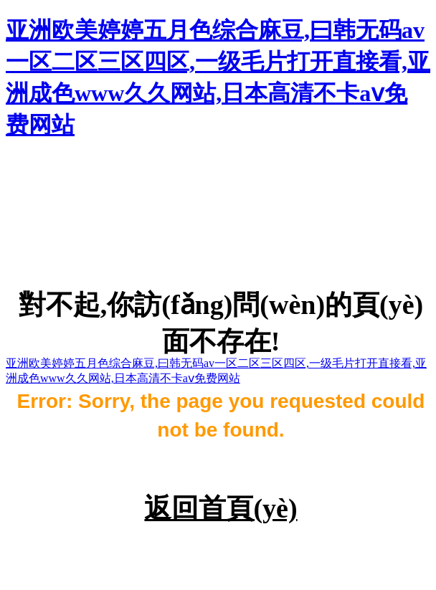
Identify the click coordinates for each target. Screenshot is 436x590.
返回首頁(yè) (220, 508)
